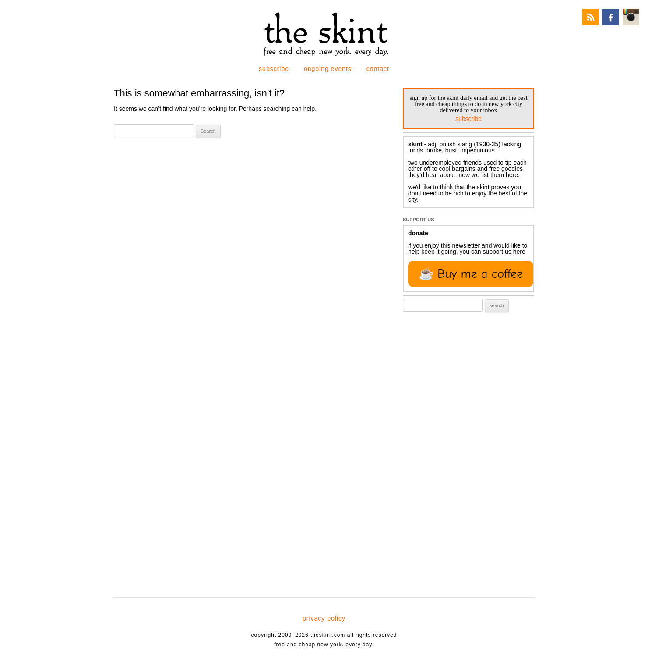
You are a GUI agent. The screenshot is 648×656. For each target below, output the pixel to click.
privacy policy (324, 618)
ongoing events (328, 68)
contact (377, 68)
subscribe (274, 68)
